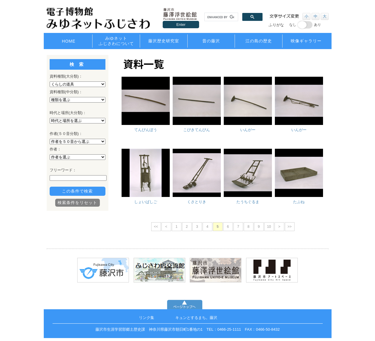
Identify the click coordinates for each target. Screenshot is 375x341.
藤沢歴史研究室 (163, 41)
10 (269, 227)
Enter (180, 24)
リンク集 (146, 317)
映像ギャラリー (306, 41)
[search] (220, 17)
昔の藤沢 (211, 41)
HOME (68, 41)
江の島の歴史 (258, 41)
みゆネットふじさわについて (116, 41)
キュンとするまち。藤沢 (196, 317)
